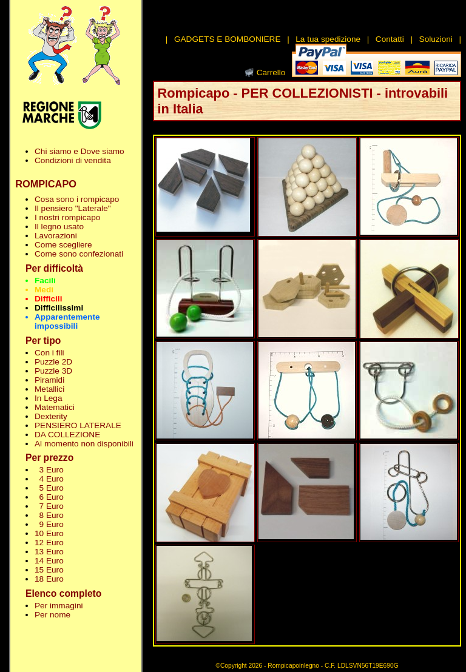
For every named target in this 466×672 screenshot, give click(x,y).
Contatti (390, 39)
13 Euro (49, 551)
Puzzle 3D (53, 370)
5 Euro (49, 487)
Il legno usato (59, 226)
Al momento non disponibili (84, 443)
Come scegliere (63, 244)
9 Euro (49, 524)
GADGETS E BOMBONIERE (227, 39)
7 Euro (49, 506)
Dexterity (51, 416)
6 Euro (49, 497)
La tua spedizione (327, 39)
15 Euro (49, 569)
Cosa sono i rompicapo (77, 199)
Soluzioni (436, 39)
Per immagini (59, 605)
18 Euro (49, 578)
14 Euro (49, 560)
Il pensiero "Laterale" (73, 208)
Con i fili (49, 352)
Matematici (55, 407)
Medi (44, 289)
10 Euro (49, 533)
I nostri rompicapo (67, 217)
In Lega (48, 398)
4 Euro (49, 478)
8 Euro (49, 515)
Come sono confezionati (79, 253)
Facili (45, 280)
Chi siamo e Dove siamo (79, 151)
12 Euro (49, 542)
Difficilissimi (59, 307)
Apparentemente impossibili (67, 321)
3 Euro (49, 469)
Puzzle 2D (53, 361)
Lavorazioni (56, 235)
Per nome (52, 614)
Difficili (48, 298)
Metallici (49, 389)
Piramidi (49, 380)
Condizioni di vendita (73, 160)
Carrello (271, 72)
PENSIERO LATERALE (78, 425)
